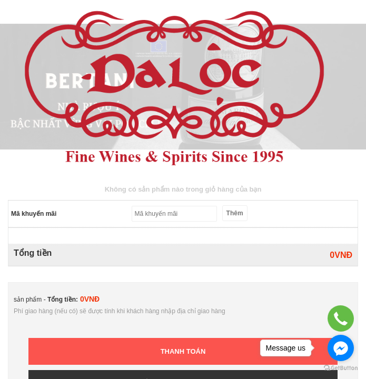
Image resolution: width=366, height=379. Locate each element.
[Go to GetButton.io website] (341, 368)
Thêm (234, 213)
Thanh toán (183, 351)
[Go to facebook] (341, 348)
